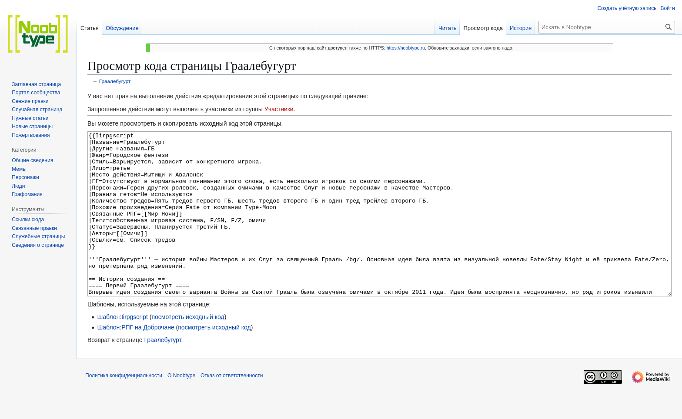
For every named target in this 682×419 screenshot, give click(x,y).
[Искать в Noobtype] (606, 27)
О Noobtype (181, 408)
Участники (279, 109)
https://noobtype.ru (406, 47)
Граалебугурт (115, 81)
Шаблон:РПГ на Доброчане (135, 359)
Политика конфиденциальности (123, 408)
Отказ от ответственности (232, 408)
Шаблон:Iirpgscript (122, 349)
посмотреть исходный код (187, 349)
